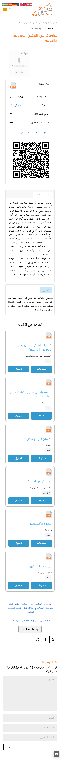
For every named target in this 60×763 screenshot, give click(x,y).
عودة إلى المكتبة (42, 604)
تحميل (46, 290)
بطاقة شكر (28, 608)
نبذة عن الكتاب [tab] (43, 195)
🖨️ (30, 629)
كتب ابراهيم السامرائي (33, 133)
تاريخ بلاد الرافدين (41, 566)
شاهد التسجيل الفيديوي (20, 610)
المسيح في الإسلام (39, 439)
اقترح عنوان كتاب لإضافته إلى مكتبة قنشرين (30, 621)
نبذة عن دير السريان (40, 481)
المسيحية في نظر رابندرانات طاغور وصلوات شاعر (30, 394)
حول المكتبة (27, 604)
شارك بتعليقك (36, 29)
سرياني (17, 105)
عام (11, 105)
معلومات (41, 369)
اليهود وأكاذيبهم (41, 523)
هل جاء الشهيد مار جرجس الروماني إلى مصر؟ (35, 347)
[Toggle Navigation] (5, 10)
